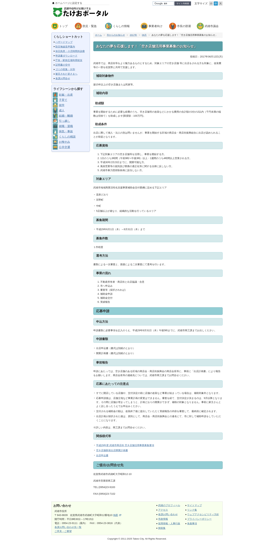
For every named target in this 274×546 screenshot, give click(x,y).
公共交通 (64, 147)
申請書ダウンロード (66, 55)
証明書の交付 (62, 64)
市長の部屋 (184, 26)
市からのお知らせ (116, 35)
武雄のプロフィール (169, 505)
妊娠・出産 (66, 94)
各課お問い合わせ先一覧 (68, 527)
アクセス (163, 509)
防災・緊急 (90, 26)
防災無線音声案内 (65, 46)
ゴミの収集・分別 (65, 69)
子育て (63, 99)
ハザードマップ (64, 42)
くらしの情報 (121, 26)
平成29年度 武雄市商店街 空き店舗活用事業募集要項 (125, 445)
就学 (61, 105)
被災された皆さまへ (66, 73)
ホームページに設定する (68, 3)
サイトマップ (194, 505)
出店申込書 (102, 455)
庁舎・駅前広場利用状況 (68, 60)
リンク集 (192, 509)
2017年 (133, 35)
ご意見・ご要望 (63, 531)
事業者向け (156, 26)
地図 (117, 515)
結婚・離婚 (66, 115)
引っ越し (64, 120)
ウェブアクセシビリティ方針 (203, 514)
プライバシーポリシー (199, 519)
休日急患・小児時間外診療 (70, 51)
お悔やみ (64, 141)
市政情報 (163, 519)
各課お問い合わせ (168, 514)
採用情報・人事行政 (169, 523)
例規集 (161, 528)
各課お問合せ (62, 78)
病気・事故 (66, 131)
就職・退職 (66, 126)
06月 (144, 35)
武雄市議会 (212, 26)
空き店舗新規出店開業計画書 (112, 450)
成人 (61, 110)
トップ (63, 26)
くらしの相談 (67, 136)
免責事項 (192, 523)
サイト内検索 (182, 3)
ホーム (98, 35)
